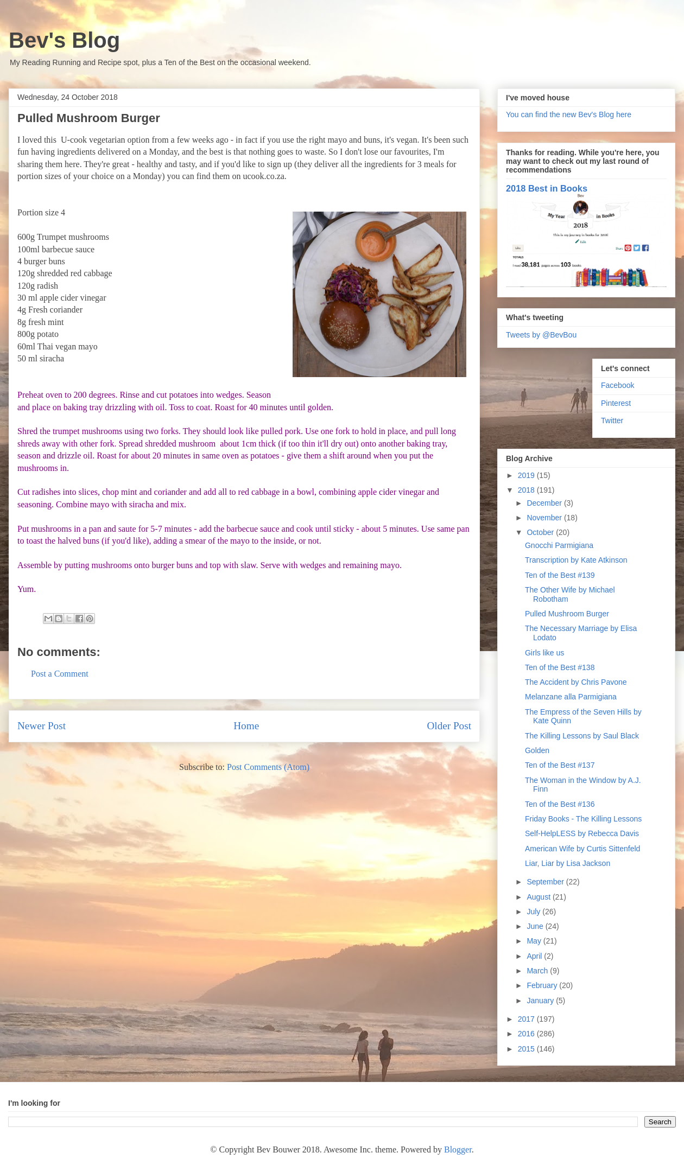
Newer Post (41, 725)
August (539, 897)
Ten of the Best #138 (559, 667)
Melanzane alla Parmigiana (571, 696)
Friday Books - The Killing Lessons (583, 818)
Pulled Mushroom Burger (567, 613)
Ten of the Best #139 (559, 575)
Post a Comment (59, 673)
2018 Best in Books (546, 188)
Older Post (449, 725)
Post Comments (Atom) (268, 767)
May (535, 941)
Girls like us (544, 652)
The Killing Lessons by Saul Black (582, 735)
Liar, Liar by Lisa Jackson (567, 863)
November (545, 517)
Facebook (617, 385)
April (535, 956)
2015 (527, 1048)
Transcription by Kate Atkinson (576, 560)
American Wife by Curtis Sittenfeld (582, 848)
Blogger (458, 1149)
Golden (537, 750)
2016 (527, 1033)
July (534, 911)
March (538, 970)
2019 (527, 475)
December (545, 503)
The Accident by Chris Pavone (576, 682)
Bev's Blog (64, 40)
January (541, 1000)
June (536, 926)
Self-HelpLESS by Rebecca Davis (582, 833)
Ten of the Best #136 (559, 804)
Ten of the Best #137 (559, 765)
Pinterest (616, 403)
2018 (527, 490)
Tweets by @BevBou (541, 334)
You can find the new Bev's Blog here (568, 114)
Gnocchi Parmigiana (559, 545)
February (543, 985)
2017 (527, 1019)
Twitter (612, 420)
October (541, 532)
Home (246, 725)
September (546, 881)
